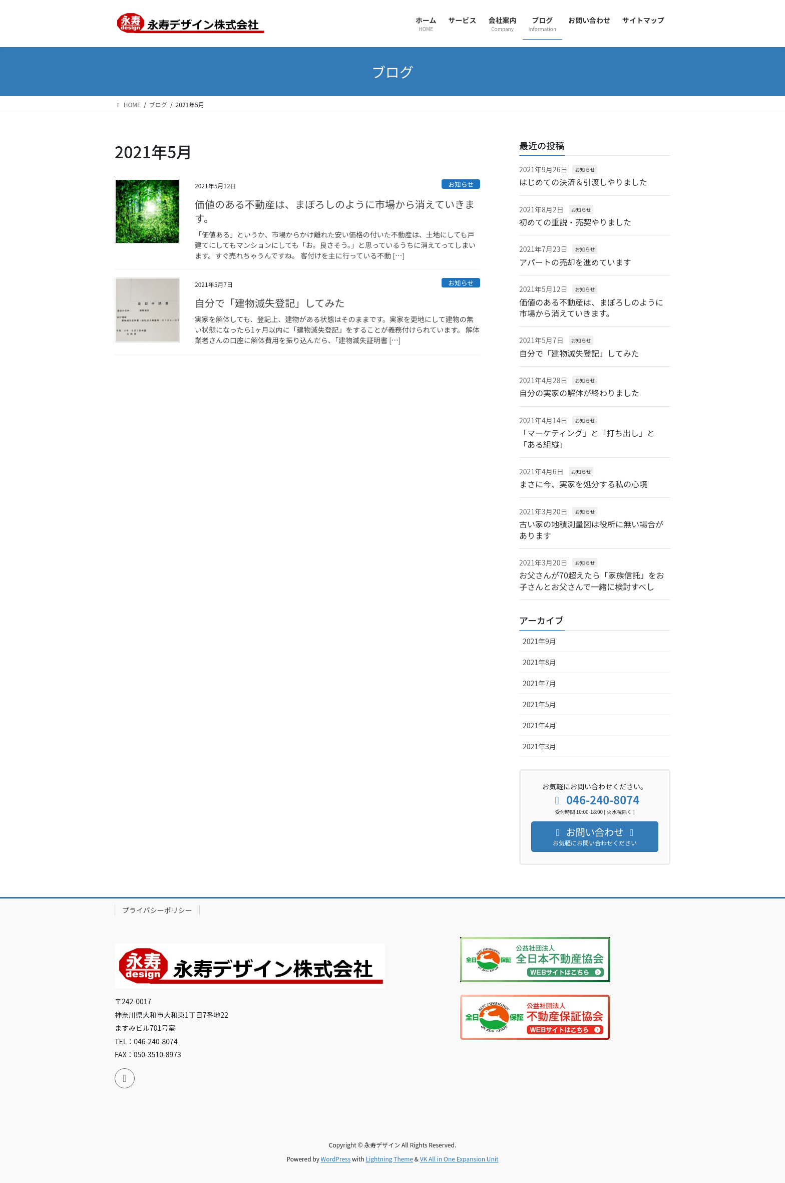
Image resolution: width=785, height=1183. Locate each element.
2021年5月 (539, 704)
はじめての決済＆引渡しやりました (583, 182)
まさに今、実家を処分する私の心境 (583, 484)
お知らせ (461, 184)
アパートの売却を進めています (575, 262)
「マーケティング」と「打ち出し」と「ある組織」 (587, 438)
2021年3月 (539, 746)
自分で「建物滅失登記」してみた (269, 302)
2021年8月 (539, 662)
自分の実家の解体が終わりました (579, 393)
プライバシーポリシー (157, 910)
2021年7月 (539, 683)
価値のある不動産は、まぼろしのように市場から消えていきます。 (335, 211)
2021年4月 (539, 725)
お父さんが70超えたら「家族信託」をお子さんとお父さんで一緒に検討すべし (591, 580)
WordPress (336, 1158)
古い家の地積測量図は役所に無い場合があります (591, 529)
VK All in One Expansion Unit (459, 1158)
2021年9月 (539, 641)
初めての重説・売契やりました (575, 222)
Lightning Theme (389, 1158)
